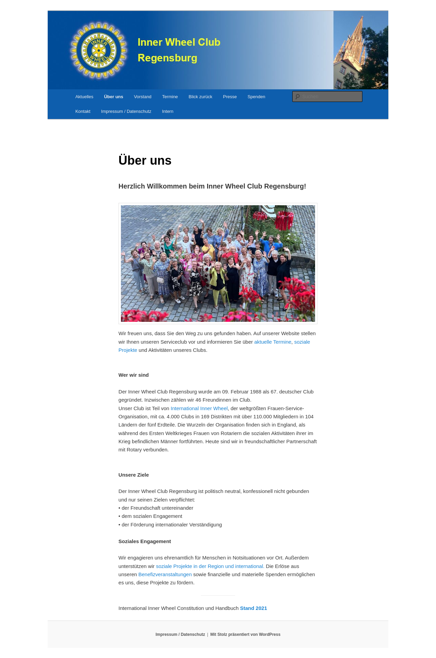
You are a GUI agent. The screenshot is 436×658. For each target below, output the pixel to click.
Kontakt (82, 111)
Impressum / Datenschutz (126, 111)
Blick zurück (200, 96)
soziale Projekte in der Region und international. (210, 566)
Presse (230, 96)
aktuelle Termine (272, 342)
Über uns (113, 96)
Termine (170, 96)
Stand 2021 (253, 608)
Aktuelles (84, 96)
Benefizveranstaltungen (165, 574)
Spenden (256, 96)
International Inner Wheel (199, 408)
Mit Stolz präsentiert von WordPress (246, 634)
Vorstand (142, 96)
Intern (167, 111)
